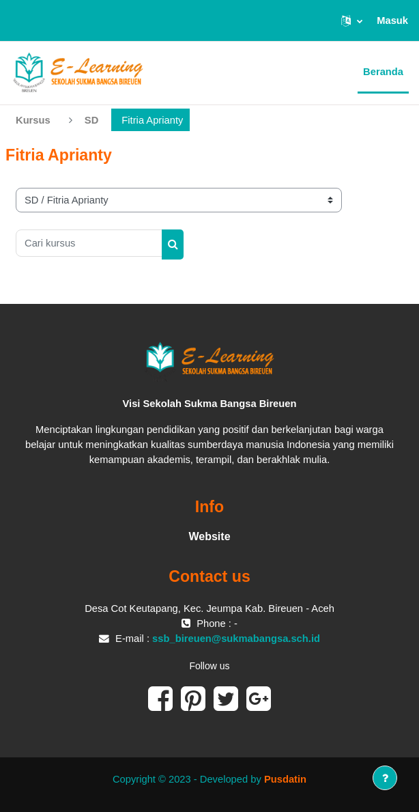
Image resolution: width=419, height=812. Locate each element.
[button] (351, 20)
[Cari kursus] (89, 243)
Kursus (33, 120)
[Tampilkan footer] (385, 778)
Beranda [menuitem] (383, 71)
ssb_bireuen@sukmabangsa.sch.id (236, 638)
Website (209, 536)
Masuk (392, 20)
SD (91, 120)
